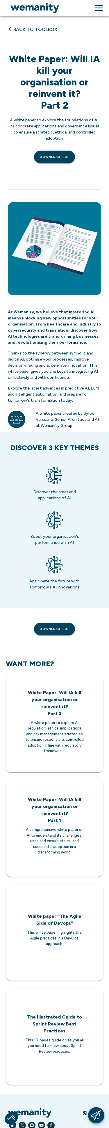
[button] (11, 1118)
